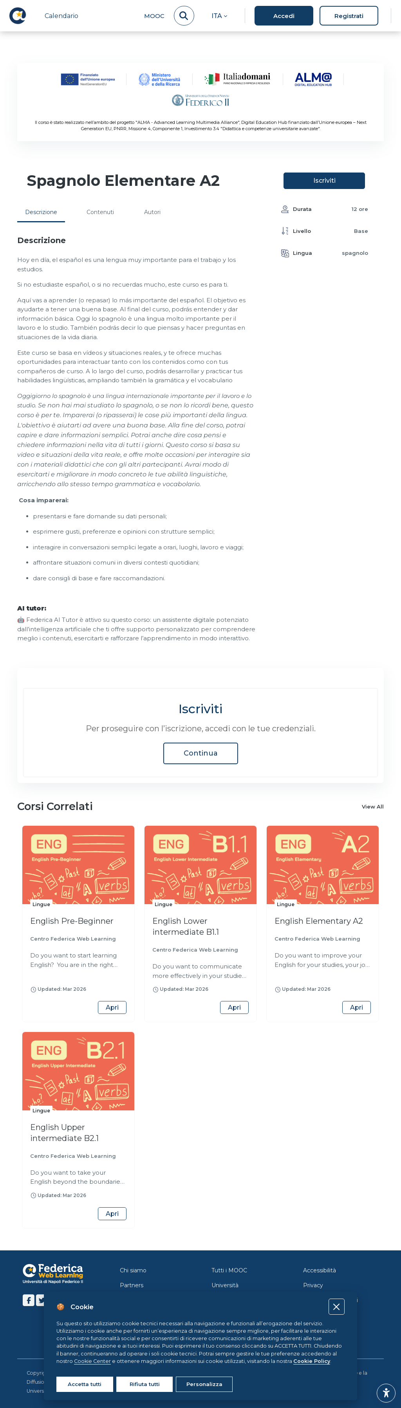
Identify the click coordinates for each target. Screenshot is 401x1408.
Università (224, 1285)
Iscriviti (324, 180)
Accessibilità (319, 1270)
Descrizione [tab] (41, 212)
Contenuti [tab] (100, 212)
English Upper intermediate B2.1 (64, 1133)
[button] (219, 15)
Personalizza (204, 1384)
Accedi (283, 16)
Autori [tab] (152, 212)
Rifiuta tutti (145, 1384)
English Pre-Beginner (72, 921)
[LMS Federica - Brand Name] (17, 15)
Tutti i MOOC (229, 1270)
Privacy (313, 1285)
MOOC (154, 16)
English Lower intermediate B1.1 (185, 926)
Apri (112, 1007)
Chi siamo (133, 1270)
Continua (201, 753)
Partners (131, 1285)
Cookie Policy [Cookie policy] (311, 1361)
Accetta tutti (84, 1384)
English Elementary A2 (319, 921)
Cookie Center (92, 1361)
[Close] (337, 1307)
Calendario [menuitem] (61, 16)
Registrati (348, 16)
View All (373, 806)
